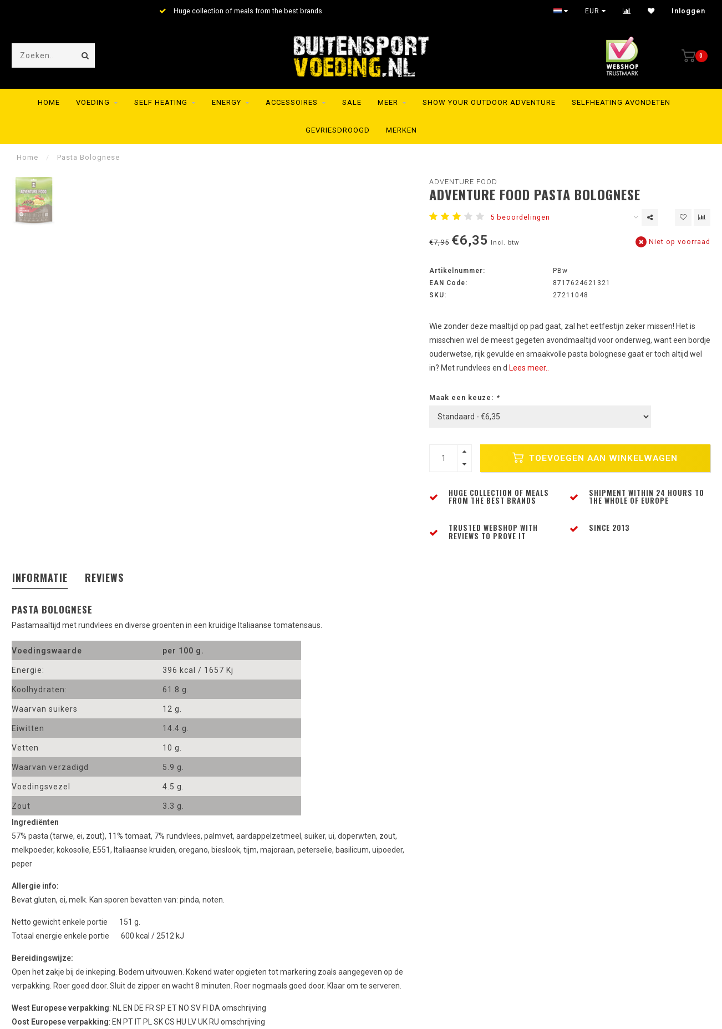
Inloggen (688, 11)
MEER (388, 102)
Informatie (40, 577)
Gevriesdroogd (338, 130)
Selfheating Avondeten (621, 102)
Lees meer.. (529, 367)
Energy (226, 102)
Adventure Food (463, 182)
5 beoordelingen (520, 217)
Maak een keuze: (464, 397)
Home (49, 102)
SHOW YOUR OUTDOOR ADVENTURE (489, 102)
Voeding (93, 102)
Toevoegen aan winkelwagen (595, 457)
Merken (401, 130)
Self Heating (160, 102)
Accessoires (292, 102)
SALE (352, 102)
